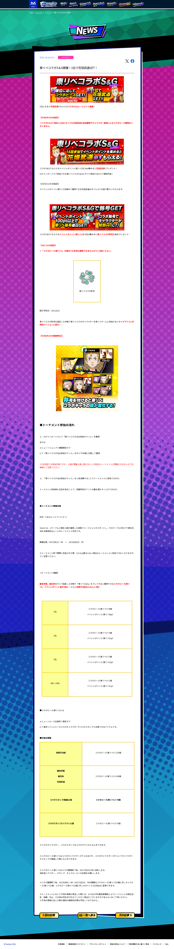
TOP (31, 12)
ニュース (39, 12)
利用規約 (61, 944)
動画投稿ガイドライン (77, 944)
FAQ (166, 944)
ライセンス (157, 944)
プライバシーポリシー (97, 944)
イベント (48, 12)
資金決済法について (117, 944)
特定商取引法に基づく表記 (139, 944)
